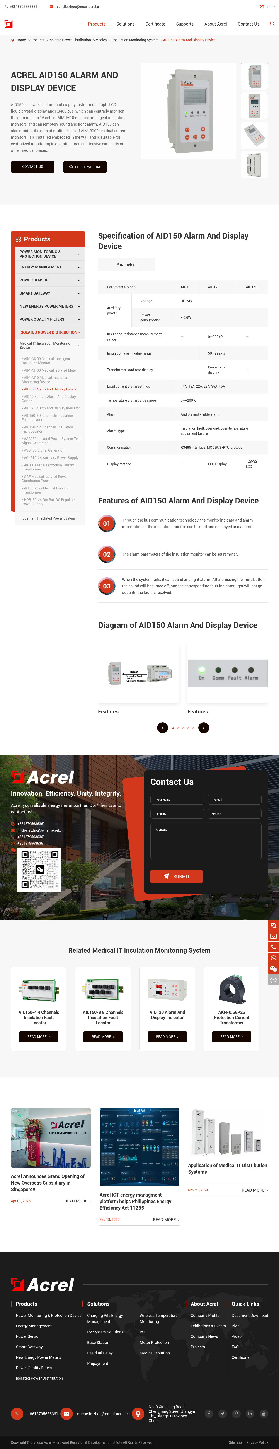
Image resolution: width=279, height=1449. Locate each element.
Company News (204, 1336)
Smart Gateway (35, 293)
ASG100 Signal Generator (43, 450)
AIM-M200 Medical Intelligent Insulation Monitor (46, 361)
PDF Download (85, 166)
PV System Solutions (105, 1332)
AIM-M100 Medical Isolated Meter (49, 370)
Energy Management (41, 267)
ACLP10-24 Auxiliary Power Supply (50, 458)
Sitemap (235, 1442)
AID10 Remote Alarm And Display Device (49, 399)
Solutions (125, 24)
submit (176, 876)
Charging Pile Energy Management (105, 1318)
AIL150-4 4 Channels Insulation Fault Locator (47, 429)
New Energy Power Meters (46, 306)
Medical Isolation (155, 1353)
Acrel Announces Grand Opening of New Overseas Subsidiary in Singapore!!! (48, 1183)
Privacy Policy (257, 1442)
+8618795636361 (20, 6)
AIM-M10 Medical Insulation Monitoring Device (45, 380)
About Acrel (215, 24)
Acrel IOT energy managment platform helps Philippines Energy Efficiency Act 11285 (135, 1201)
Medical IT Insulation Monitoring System (126, 40)
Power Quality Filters (42, 319)
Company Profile (205, 1315)
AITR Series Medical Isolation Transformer (46, 490)
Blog (236, 1326)
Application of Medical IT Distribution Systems (227, 1169)
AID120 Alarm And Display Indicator (51, 408)
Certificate (155, 24)
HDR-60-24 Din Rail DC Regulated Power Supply (49, 502)
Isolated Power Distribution (70, 40)
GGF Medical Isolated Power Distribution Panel (45, 479)
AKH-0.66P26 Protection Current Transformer (48, 467)
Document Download (250, 1315)
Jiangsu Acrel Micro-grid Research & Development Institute (76, 1442)
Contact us (32, 167)
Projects (198, 1347)
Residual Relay (100, 1353)
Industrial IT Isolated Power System (47, 518)
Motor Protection (154, 1342)
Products (96, 24)
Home (21, 40)
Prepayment (97, 1363)
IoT (142, 1332)
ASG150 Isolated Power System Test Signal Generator (51, 441)
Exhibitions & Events (208, 1326)
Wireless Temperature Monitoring (158, 1318)
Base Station (98, 1342)
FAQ (235, 1347)
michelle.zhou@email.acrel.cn (75, 6)
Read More (38, 1037)
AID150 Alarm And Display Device (189, 40)
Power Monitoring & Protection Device (40, 254)
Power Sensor (34, 280)
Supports (185, 24)
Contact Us (248, 24)
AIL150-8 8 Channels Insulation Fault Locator (47, 418)
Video (237, 1336)
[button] (162, 727)
